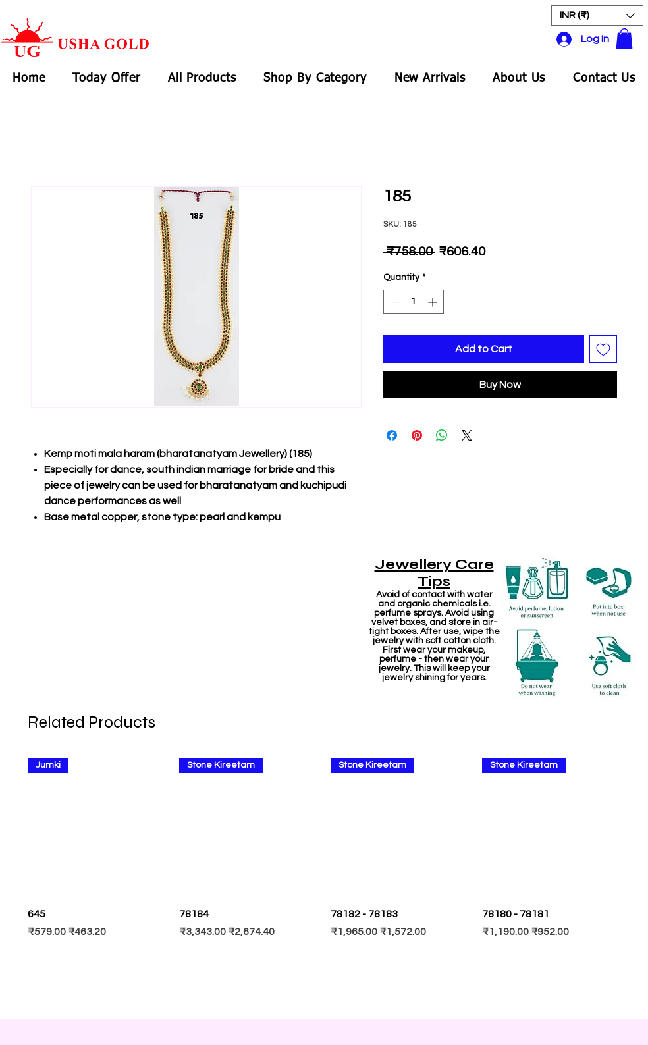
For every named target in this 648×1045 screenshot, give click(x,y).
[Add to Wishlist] (603, 349)
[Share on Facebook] (392, 435)
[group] (324, 882)
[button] (597, 15)
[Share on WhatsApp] (442, 435)
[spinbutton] (413, 301)
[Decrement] (393, 301)
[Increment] (433, 301)
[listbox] (597, 15)
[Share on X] (467, 435)
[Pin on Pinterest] (417, 435)
